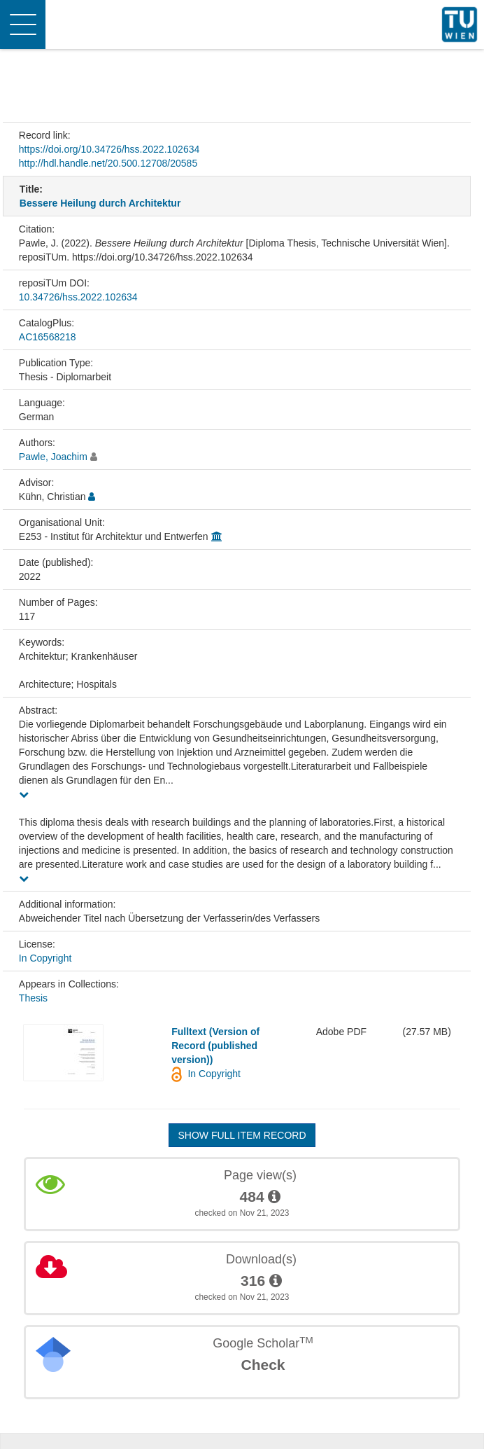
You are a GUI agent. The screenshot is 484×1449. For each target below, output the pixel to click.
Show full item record (242, 1135)
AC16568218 (47, 336)
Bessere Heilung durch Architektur (100, 203)
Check (263, 1365)
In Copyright (45, 958)
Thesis (33, 998)
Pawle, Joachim (53, 456)
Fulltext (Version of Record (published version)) (215, 1045)
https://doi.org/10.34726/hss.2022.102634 (109, 149)
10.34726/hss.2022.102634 (78, 297)
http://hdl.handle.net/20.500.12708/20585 (108, 163)
